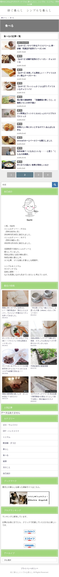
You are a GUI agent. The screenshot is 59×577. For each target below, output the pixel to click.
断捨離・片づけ (9, 443)
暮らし (5, 449)
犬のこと (6, 467)
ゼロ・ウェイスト (10, 425)
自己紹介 (6, 473)
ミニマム (6, 437)
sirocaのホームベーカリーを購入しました (34, 141)
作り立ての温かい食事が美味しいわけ (33, 165)
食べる (5, 455)
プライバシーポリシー (29, 568)
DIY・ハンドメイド (11, 431)
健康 (5, 461)
